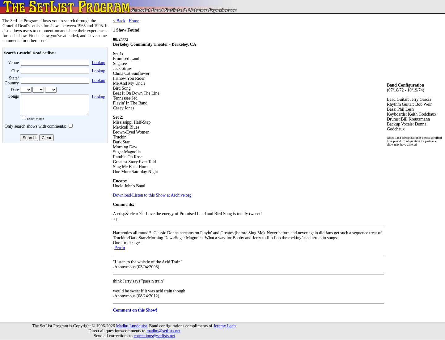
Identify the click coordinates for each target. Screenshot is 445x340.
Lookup (98, 62)
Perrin (119, 247)
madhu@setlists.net (163, 331)
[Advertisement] (54, 194)
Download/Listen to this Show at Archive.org (152, 195)
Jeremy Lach (225, 326)
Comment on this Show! (135, 310)
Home (134, 21)
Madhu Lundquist (131, 326)
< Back (119, 21)
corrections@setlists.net (154, 336)
